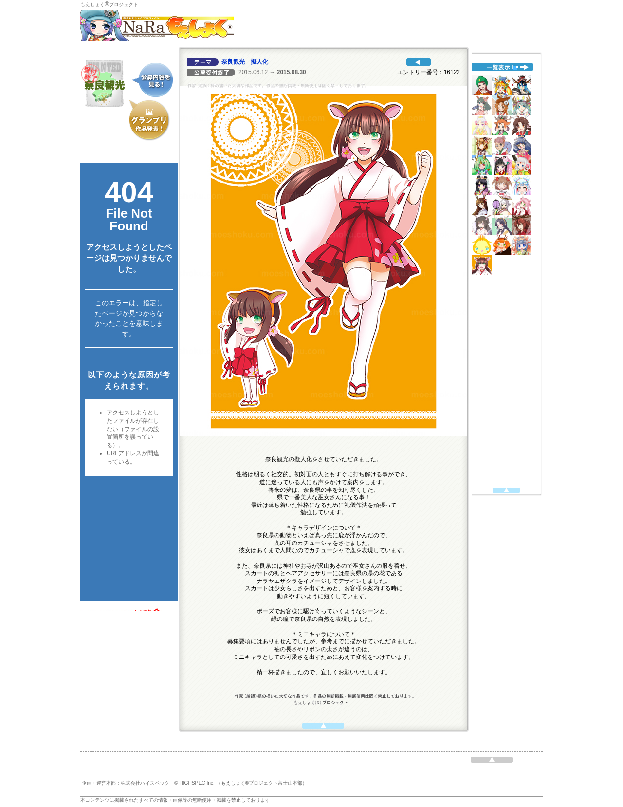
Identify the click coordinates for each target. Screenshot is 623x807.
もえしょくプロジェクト (109, 4)
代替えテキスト (129, 382)
